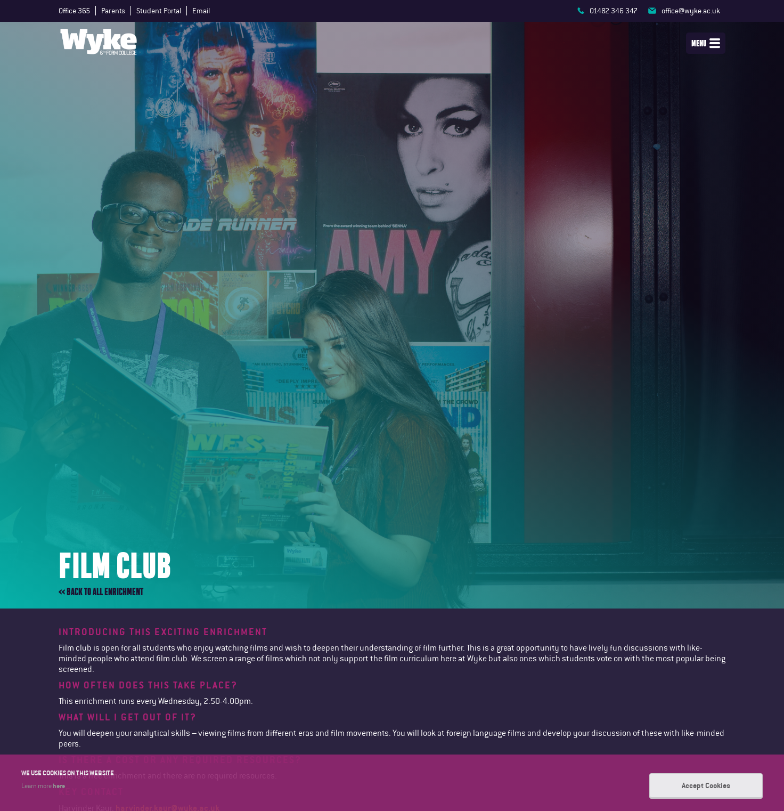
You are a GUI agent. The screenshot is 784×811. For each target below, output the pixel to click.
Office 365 (74, 10)
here (59, 785)
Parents (113, 10)
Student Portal (158, 10)
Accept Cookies (706, 785)
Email (201, 10)
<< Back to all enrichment (101, 592)
